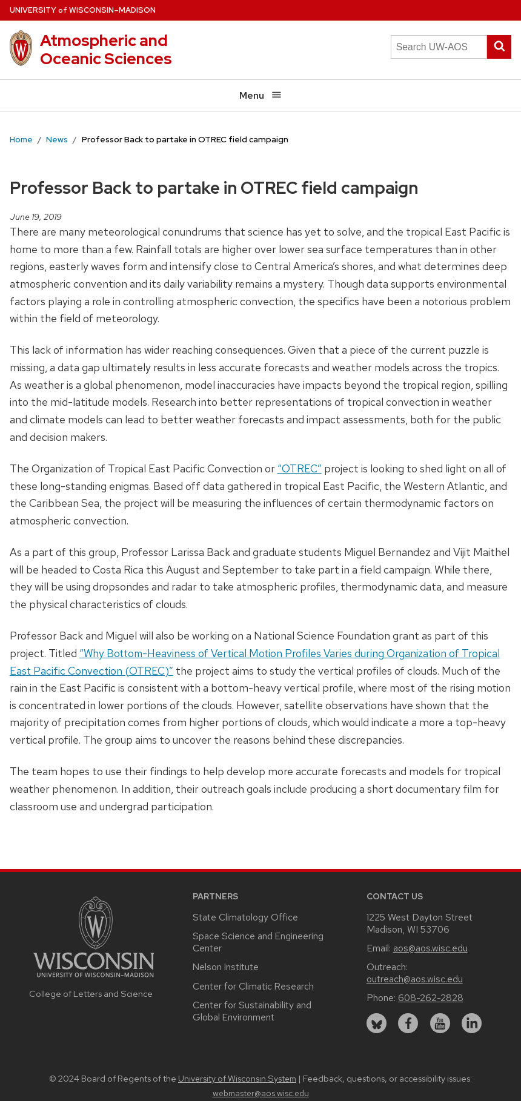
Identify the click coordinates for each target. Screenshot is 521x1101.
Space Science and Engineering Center (258, 942)
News (57, 139)
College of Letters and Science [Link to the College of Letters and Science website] (91, 993)
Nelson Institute (226, 966)
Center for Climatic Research (253, 986)
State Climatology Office (245, 917)
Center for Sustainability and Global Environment (252, 1011)
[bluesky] (377, 1023)
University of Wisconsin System (237, 1078)
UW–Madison (83, 10)
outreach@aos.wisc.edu (415, 979)
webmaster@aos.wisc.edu (261, 1093)
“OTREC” (299, 468)
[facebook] (408, 1023)
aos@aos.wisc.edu (430, 948)
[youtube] (440, 1023)
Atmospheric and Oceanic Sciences (106, 49)
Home (21, 139)
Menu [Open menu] (260, 95)
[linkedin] (472, 1023)
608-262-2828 (430, 997)
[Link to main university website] (93, 979)
